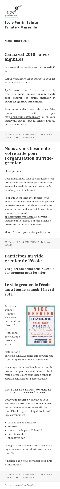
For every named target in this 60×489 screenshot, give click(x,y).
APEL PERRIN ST (32, 134)
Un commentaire (26, 137)
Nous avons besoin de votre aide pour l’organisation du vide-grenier (29, 156)
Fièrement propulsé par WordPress (21, 485)
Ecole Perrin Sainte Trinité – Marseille (21, 24)
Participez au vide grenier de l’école (24, 258)
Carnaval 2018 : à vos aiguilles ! (27, 56)
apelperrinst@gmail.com (25, 116)
